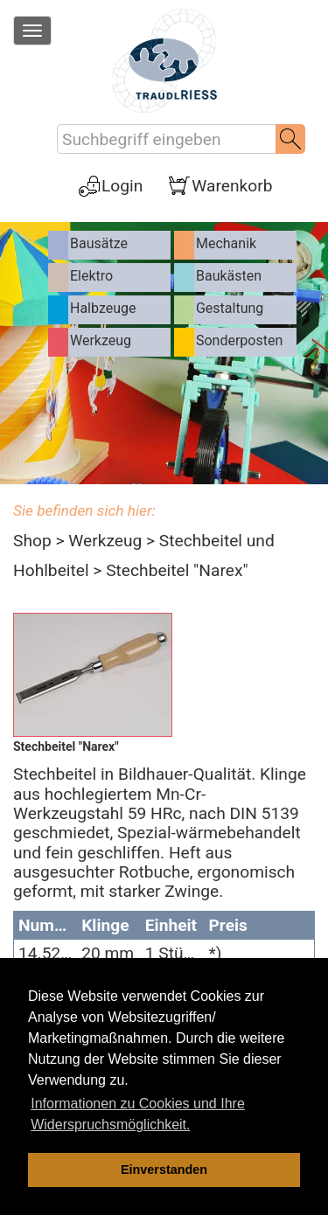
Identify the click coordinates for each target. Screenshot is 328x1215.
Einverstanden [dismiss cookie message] (164, 1170)
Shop (32, 541)
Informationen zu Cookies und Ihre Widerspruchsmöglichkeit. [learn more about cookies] (138, 1114)
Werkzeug (105, 541)
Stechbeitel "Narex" (177, 570)
